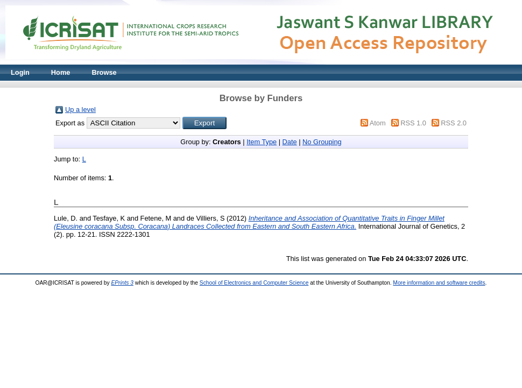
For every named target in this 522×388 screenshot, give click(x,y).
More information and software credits (439, 283)
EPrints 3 (122, 283)
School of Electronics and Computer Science (254, 283)
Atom (378, 123)
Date (290, 142)
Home (60, 72)
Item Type (261, 142)
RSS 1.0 (413, 123)
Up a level (80, 109)
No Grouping (322, 142)
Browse (103, 72)
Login (20, 72)
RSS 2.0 (454, 123)
